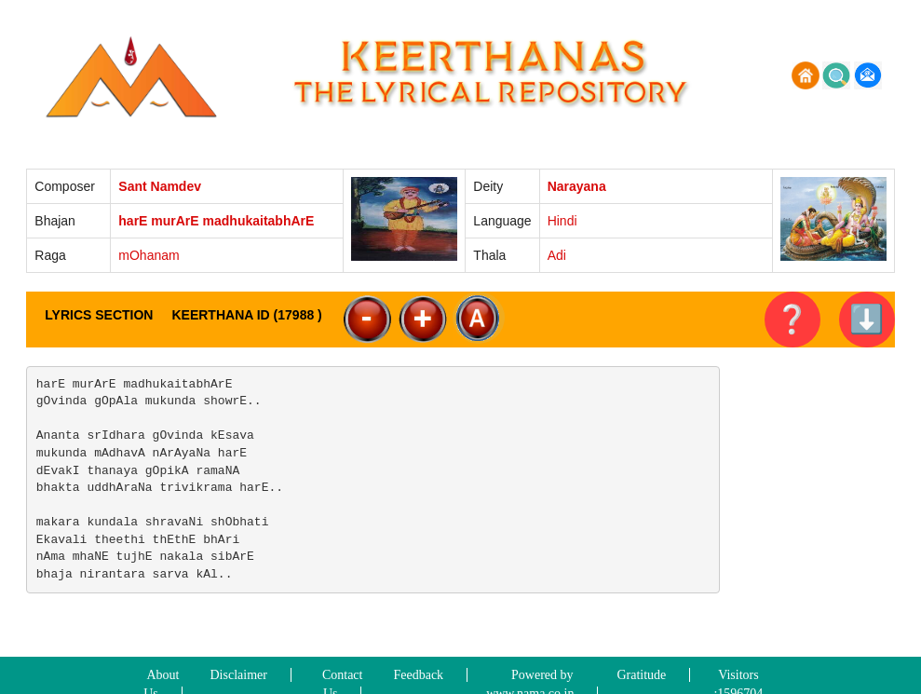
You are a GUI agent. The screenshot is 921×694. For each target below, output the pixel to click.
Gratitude (641, 675)
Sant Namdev (159, 186)
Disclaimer (238, 675)
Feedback (418, 675)
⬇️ (866, 319)
